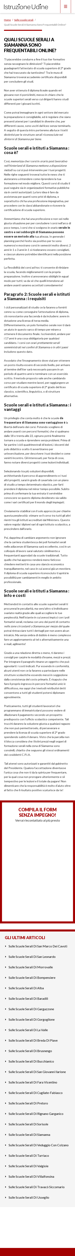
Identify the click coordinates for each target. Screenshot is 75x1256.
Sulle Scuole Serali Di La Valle (28, 1030)
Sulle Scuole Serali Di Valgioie (28, 1166)
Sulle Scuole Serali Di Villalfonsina (31, 1176)
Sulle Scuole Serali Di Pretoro (28, 1103)
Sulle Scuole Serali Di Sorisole (28, 1124)
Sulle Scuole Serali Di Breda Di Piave (33, 1040)
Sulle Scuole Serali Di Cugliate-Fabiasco (36, 1093)
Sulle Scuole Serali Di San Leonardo (32, 956)
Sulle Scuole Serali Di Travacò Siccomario (37, 1187)
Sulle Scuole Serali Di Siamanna (29, 1134)
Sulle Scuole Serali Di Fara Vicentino (33, 1082)
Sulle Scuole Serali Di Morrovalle (31, 967)
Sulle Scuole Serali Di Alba (26, 988)
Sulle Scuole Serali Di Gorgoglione (32, 1019)
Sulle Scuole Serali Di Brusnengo (30, 1051)
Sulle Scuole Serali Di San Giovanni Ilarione (37, 1072)
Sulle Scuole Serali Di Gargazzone (31, 1009)
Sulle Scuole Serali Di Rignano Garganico (36, 1113)
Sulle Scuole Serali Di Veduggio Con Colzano (39, 1145)
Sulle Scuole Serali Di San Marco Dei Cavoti (38, 946)
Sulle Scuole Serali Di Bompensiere (32, 977)
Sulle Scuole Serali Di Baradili (28, 998)
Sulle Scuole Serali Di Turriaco (29, 1155)
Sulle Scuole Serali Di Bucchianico (31, 1061)
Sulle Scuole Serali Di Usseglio (29, 1197)
